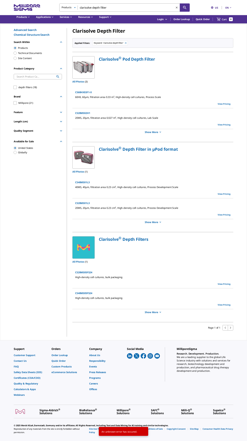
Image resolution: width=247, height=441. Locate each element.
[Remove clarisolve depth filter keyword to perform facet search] (126, 43)
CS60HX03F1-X (83, 92)
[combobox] (124, 7)
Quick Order (203, 19)
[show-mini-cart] (224, 19)
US (214, 7)
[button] (127, 59)
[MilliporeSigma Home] (27, 7)
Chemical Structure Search (32, 35)
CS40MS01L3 (82, 182)
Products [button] (67, 7)
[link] (31, 355)
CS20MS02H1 (82, 113)
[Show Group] (61, 112)
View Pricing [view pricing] (224, 103)
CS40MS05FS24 (83, 293)
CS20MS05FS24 (83, 272)
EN (228, 7)
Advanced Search (25, 30)
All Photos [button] (78, 81)
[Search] (185, 7)
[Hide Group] (61, 42)
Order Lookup (181, 19)
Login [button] (162, 19)
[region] (36, 148)
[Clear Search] (177, 8)
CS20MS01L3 (82, 203)
